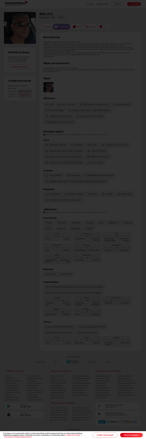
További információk (72, 435)
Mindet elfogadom (131, 435)
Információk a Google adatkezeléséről (17, 437)
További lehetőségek (105, 435)
